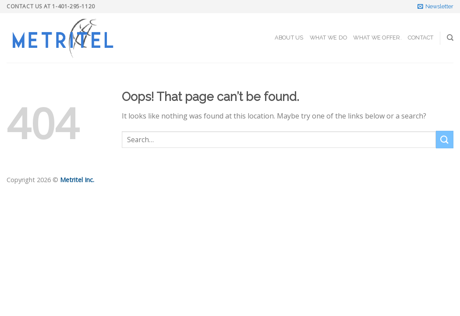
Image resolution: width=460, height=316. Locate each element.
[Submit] (444, 139)
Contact (421, 37)
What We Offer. (377, 37)
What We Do (328, 37)
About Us (289, 37)
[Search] (450, 37)
